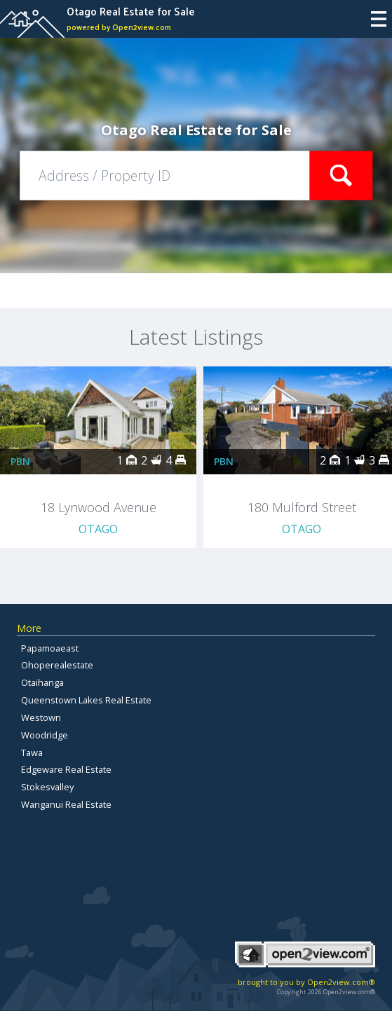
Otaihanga (42, 682)
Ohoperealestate (57, 665)
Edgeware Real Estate (66, 769)
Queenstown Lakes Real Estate (86, 700)
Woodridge (44, 735)
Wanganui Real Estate (66, 804)
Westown (41, 717)
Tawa (32, 752)
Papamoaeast (50, 648)
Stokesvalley (47, 786)
